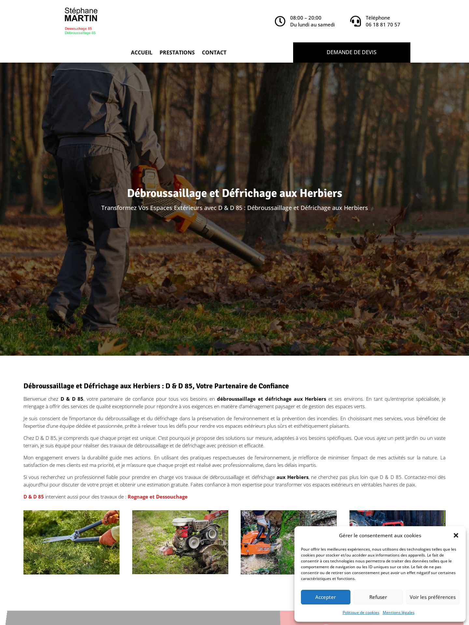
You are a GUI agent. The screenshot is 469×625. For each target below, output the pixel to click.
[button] (456, 535)
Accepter (325, 597)
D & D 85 (33, 496)
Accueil (141, 53)
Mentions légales (399, 612)
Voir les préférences (433, 597)
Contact (214, 53)
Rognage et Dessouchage (158, 496)
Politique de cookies (361, 612)
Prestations (177, 53)
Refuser (378, 597)
